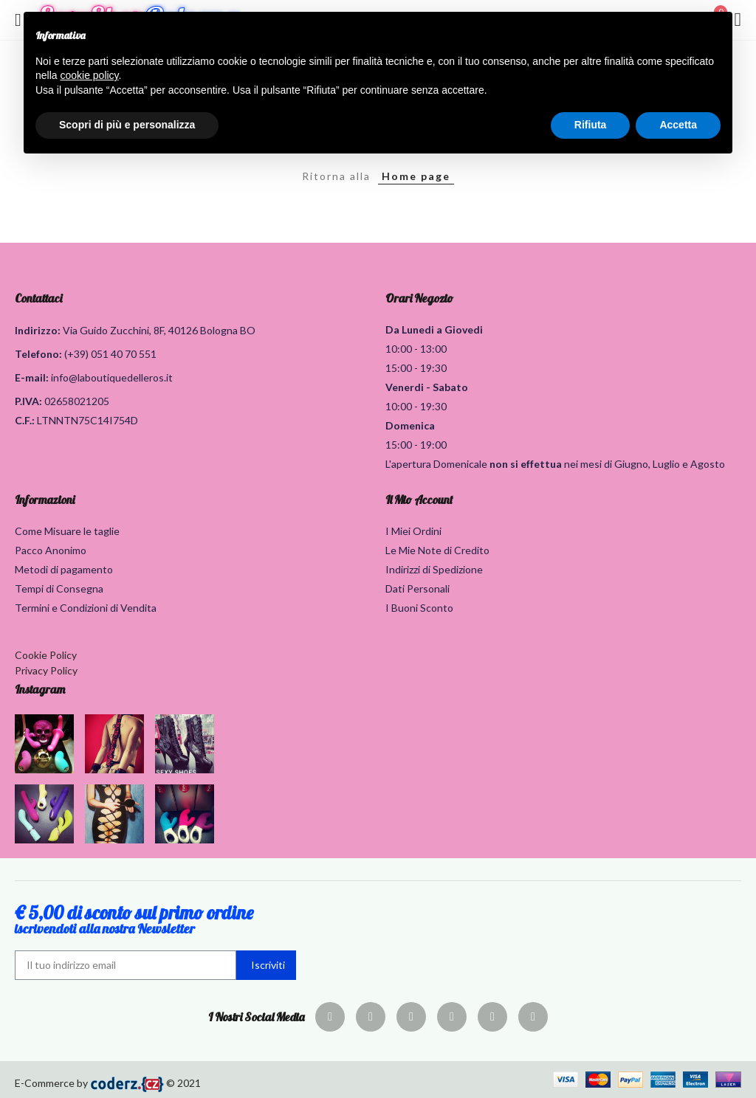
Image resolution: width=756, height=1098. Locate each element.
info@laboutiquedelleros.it (112, 377)
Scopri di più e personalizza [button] (127, 125)
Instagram (40, 689)
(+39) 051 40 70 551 (110, 354)
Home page (416, 176)
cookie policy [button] (89, 75)
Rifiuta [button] (590, 125)
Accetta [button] (678, 125)
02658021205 (76, 401)
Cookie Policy (46, 655)
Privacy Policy (46, 670)
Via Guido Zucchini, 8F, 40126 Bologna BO (159, 330)
